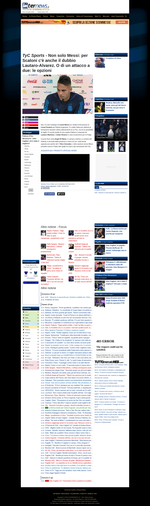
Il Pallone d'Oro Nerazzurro (106, 275)
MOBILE (90, 493)
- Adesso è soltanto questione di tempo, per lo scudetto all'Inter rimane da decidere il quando (81, 458)
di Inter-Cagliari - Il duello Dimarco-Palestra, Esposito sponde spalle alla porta (79, 418)
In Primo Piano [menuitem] (35, 16)
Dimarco (26, 168)
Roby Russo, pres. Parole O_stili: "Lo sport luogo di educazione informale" (72, 360)
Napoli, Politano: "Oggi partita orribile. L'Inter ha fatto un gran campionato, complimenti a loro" (79, 325)
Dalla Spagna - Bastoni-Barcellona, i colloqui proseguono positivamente (71, 368)
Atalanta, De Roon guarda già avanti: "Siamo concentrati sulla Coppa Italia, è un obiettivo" (78, 313)
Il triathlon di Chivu (52, 300)
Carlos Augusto (29, 154)
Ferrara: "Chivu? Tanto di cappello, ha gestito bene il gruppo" (67, 338)
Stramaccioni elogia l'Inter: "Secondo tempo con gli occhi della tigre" (70, 370)
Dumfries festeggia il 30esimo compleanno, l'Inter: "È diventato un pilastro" (72, 413)
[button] (30, 190)
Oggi (96, 187)
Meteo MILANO (30, 282)
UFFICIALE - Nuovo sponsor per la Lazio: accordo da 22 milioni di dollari (72, 390)
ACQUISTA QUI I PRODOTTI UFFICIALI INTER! (59, 151)
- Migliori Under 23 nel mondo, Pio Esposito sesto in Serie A (69, 428)
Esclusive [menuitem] (70, 16)
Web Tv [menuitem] (98, 16)
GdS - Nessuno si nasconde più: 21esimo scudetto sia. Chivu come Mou (116, 192)
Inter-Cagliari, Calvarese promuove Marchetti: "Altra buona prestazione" (71, 440)
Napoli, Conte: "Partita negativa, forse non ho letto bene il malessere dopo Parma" (75, 333)
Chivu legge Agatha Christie (55, 473)
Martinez (27, 146)
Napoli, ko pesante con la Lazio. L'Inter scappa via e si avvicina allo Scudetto (73, 345)
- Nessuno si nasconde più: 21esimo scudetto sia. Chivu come (72, 297)
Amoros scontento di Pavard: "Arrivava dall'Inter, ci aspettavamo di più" (71, 388)
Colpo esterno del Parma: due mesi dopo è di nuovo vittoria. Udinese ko (71, 378)
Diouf (26, 187)
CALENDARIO (74, 493)
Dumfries (27, 157)
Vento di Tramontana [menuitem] (84, 16)
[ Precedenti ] (31, 278)
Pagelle (98, 242)
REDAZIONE (65, 493)
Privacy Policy (81, 490)
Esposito (27, 173)
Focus (48, 184)
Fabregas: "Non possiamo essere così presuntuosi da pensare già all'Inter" (72, 380)
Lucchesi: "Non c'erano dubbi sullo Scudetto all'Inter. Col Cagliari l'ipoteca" (72, 393)
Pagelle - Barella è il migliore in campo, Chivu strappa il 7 (67, 443)
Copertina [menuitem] (60, 16)
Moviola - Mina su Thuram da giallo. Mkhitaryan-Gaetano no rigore (71, 460)
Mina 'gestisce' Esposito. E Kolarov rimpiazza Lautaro (65, 330)
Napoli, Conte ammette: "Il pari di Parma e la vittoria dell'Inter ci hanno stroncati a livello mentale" (81, 315)
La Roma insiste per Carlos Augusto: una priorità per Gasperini (70, 408)
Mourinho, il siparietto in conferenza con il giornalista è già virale (68, 323)
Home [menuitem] (24, 16)
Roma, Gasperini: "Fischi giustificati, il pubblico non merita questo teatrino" (72, 308)
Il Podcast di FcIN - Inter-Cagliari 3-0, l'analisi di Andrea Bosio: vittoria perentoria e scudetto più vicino (82, 425)
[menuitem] (126, 16)
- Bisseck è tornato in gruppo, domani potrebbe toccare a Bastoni (70, 405)
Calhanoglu (27, 162)
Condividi (49, 194)
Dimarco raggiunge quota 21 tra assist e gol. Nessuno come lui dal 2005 (71, 423)
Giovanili (98, 258)
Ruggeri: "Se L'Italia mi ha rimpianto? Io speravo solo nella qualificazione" (72, 340)
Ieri (101, 187)
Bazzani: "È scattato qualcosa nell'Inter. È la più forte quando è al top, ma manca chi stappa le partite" (82, 320)
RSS (95, 493)
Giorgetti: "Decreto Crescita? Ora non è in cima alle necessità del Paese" (72, 445)
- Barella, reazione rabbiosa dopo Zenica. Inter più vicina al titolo (72, 430)
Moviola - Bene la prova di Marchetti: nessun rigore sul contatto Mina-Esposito (75, 448)
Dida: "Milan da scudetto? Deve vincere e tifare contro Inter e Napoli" (70, 433)
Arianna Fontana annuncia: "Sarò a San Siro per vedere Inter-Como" (70, 410)
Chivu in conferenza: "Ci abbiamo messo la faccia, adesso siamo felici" (71, 468)
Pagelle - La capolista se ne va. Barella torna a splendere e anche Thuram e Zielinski (78, 463)
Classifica (27, 308)
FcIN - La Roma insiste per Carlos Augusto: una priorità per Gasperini (116, 231)
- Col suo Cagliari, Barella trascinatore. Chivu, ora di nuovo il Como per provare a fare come (82, 453)
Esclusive (99, 225)
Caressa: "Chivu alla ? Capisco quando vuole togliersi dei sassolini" (71, 403)
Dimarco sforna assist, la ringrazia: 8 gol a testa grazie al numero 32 (73, 398)
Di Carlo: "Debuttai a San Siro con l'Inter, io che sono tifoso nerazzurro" (71, 358)
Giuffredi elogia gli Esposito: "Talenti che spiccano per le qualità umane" (71, 375)
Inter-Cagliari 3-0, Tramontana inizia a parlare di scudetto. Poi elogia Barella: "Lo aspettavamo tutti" (83, 481)
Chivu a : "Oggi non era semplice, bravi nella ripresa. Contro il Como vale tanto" (75, 470)
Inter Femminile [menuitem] (117, 16)
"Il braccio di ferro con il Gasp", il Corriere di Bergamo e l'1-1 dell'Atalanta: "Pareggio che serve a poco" (110, 404)
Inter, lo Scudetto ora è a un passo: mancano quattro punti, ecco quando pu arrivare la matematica (81, 236)
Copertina (99, 99)
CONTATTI (83, 493)
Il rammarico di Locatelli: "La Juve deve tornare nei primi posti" (68, 343)
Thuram (26, 170)
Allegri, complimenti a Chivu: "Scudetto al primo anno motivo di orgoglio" (71, 415)
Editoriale (99, 55)
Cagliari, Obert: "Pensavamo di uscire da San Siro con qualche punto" (71, 400)
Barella (26, 159)
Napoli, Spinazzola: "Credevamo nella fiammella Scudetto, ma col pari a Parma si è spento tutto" (80, 335)
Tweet (61, 194)
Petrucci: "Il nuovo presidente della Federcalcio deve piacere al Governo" (72, 350)
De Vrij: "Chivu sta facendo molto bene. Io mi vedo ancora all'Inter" (83, 279)
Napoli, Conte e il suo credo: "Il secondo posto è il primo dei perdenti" (70, 365)
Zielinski (26, 181)
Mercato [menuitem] (106, 16)
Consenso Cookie (70, 490)
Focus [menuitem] (45, 16)
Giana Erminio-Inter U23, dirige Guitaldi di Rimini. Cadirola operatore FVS (115, 300)
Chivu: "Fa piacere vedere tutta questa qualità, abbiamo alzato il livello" (71, 435)
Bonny (26, 179)
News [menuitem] (52, 16)
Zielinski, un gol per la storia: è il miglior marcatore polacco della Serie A (71, 353)
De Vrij (26, 151)
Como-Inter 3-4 (102, 138)
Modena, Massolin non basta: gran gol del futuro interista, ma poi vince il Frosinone (75, 373)
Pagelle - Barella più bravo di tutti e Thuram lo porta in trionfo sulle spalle (73, 455)
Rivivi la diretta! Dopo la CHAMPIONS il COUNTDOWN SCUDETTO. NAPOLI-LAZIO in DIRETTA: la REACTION (87, 355)
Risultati (30, 194)
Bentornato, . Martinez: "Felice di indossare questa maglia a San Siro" (73, 395)
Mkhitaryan (27, 165)
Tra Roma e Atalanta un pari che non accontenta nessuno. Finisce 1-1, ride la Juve (75, 318)
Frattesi (26, 184)
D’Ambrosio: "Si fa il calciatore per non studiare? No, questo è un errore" (72, 385)
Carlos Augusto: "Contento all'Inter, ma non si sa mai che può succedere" (72, 438)
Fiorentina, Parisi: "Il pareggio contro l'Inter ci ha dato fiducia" (67, 363)
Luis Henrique (28, 176)
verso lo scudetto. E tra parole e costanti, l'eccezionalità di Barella (78, 465)
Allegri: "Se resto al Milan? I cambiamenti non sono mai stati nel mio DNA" (72, 420)
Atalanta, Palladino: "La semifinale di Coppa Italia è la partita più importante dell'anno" (76, 310)
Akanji (26, 149)
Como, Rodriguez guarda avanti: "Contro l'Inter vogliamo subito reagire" (71, 348)
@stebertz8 (65, 186)
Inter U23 (98, 294)
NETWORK (56, 493)
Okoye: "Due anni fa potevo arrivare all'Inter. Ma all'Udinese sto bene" (70, 383)
